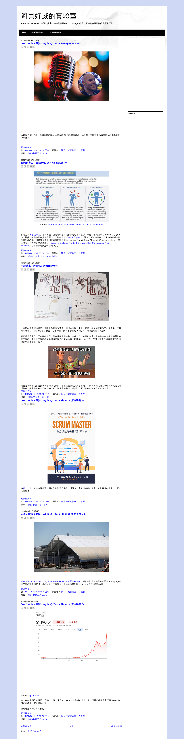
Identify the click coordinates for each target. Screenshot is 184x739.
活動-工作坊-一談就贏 (38, 397)
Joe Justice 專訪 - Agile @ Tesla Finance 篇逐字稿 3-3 (53, 400)
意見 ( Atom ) (34, 731)
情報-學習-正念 (54, 256)
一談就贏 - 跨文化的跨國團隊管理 (39, 266)
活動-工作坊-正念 (36, 256)
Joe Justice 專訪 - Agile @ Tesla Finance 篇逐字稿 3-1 (53, 604)
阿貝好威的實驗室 (48, 16)
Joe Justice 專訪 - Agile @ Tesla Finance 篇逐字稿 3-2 (53, 514)
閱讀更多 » (26, 147)
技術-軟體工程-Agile (37, 153)
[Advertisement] (145, 75)
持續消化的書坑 (38, 33)
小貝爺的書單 (55, 33)
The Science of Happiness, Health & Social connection (75, 224)
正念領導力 (34, 235)
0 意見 (82, 150)
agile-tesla (34, 696)
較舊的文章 (116, 726)
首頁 (24, 33)
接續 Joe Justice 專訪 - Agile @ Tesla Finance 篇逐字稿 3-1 (50, 581)
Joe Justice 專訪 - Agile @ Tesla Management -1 (50, 43)
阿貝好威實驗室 (69, 150)
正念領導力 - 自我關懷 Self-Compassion (44, 162)
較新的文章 (26, 726)
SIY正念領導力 (75, 237)
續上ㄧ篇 (27, 488)
